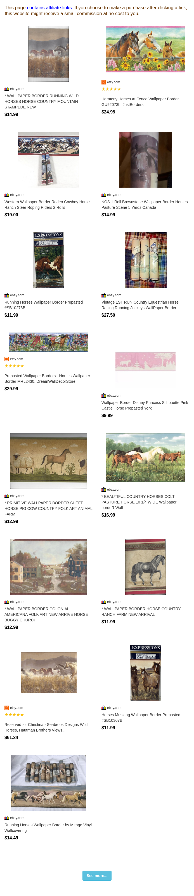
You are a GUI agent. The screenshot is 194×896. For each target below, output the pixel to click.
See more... (97, 875)
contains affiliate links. (50, 7)
